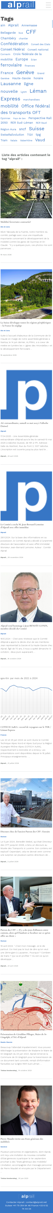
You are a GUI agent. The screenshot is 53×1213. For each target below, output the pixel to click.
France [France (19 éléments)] (7, 73)
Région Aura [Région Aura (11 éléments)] (8, 129)
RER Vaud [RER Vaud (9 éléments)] (41, 122)
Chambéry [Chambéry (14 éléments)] (8, 38)
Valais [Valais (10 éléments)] (13, 140)
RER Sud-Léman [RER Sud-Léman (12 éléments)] (22, 122)
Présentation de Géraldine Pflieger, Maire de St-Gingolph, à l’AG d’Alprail (24, 1036)
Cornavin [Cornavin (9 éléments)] (5, 54)
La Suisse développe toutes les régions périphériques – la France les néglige (26, 324)
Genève (4, 1147)
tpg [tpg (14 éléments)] (38, 134)
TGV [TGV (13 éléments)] (30, 134)
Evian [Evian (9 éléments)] (34, 59)
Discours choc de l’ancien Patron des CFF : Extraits (25, 831)
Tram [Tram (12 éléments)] (4, 140)
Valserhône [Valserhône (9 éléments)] (26, 140)
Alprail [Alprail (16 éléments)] (13, 25)
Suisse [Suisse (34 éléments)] (36, 128)
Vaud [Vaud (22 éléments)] (40, 140)
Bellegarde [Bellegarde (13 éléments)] (8, 32)
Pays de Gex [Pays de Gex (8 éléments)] (19, 118)
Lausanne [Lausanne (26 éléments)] (11, 83)
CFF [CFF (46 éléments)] (31, 32)
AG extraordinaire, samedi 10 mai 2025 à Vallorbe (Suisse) (24, 425)
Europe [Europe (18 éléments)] (21, 59)
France (3, 735)
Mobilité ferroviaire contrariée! (16, 221)
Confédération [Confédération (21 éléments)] (14, 43)
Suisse (3, 837)
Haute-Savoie (6, 1042)
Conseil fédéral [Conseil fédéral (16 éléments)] (13, 49)
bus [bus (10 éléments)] (21, 32)
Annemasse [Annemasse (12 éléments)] (29, 25)
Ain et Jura (5, 227)
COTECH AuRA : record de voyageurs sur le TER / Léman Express (26, 728)
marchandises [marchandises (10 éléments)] (31, 99)
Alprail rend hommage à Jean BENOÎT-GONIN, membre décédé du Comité (24, 627)
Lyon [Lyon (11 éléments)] (24, 91)
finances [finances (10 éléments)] (30, 65)
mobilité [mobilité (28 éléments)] (9, 106)
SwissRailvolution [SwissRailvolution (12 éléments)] (12, 134)
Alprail (3, 431)
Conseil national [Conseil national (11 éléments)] (38, 49)
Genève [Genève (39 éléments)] (25, 72)
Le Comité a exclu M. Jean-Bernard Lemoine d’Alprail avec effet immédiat (22, 526)
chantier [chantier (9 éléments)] (23, 38)
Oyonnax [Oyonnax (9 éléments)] (5, 118)
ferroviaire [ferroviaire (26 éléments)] (11, 65)
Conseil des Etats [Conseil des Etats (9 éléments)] (40, 44)
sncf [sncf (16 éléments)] (22, 129)
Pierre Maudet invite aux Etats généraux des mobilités (22, 1140)
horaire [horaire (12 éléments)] (38, 78)
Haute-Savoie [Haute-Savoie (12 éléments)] (21, 78)
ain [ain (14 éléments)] (3, 25)
